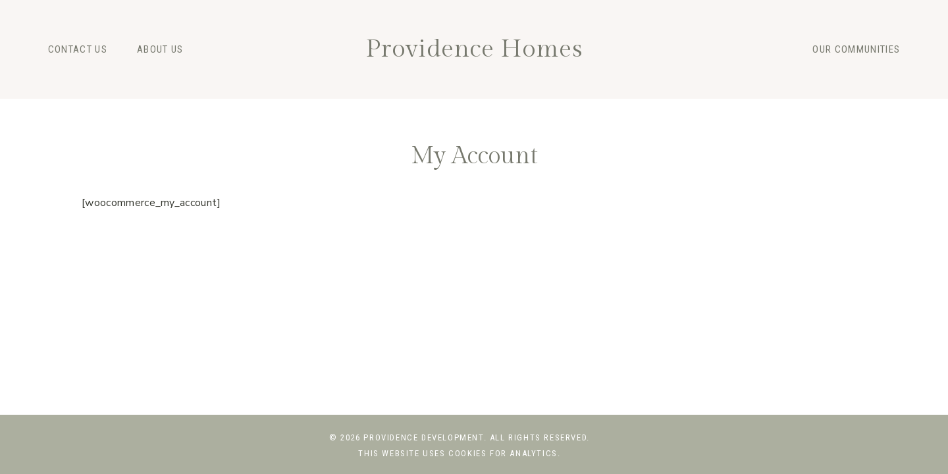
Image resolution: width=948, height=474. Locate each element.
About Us (160, 49)
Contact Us (78, 49)
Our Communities (856, 49)
